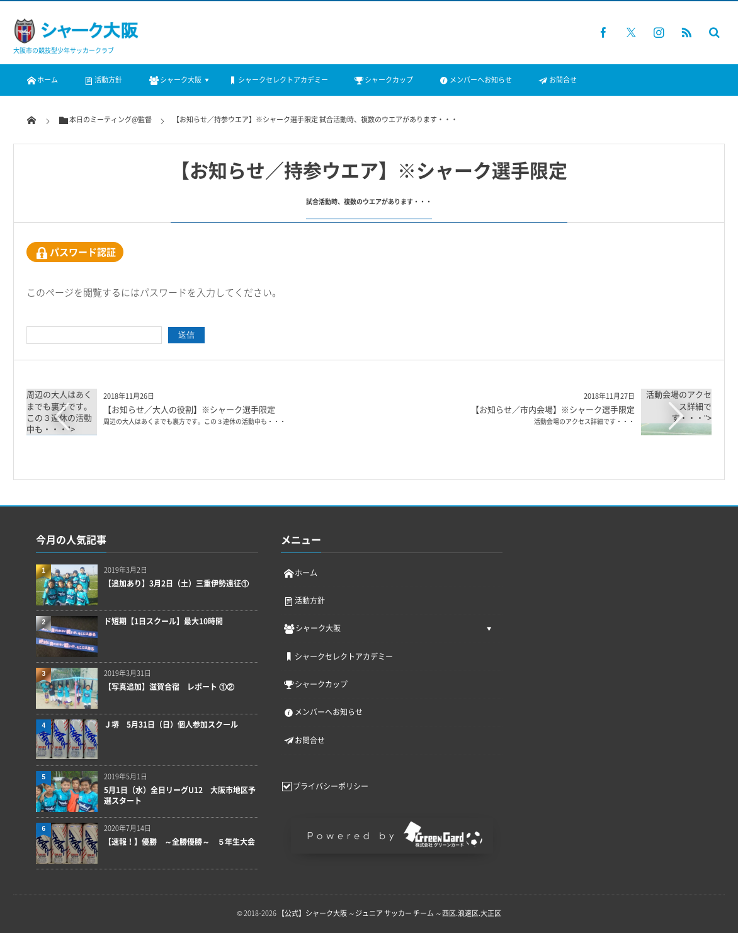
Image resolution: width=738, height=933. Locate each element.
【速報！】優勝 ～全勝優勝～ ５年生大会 (181, 842)
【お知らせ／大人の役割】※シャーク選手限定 (194, 414)
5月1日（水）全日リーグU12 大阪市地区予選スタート (180, 795)
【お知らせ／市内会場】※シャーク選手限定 (553, 414)
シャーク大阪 (174, 79)
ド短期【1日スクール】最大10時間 (163, 621)
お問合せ (556, 79)
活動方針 (102, 79)
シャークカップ (383, 79)
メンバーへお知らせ (475, 79)
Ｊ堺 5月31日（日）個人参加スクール (171, 724)
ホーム (42, 79)
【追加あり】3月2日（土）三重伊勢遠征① (176, 583)
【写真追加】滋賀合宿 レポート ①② (169, 687)
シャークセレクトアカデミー (277, 79)
